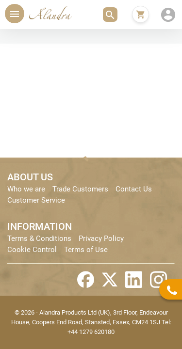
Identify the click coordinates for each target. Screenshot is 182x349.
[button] (110, 14)
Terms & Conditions (39, 238)
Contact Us (134, 189)
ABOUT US (30, 177)
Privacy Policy (101, 238)
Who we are (26, 189)
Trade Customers (80, 189)
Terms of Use (86, 249)
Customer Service (36, 200)
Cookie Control (32, 249)
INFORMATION (39, 226)
